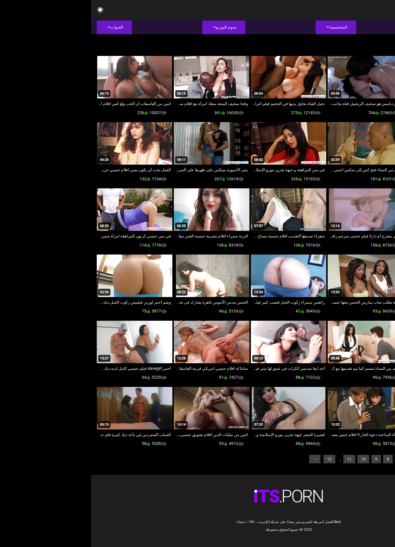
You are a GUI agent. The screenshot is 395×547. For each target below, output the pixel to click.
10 (272, 459)
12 (238, 459)
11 (258, 459)
